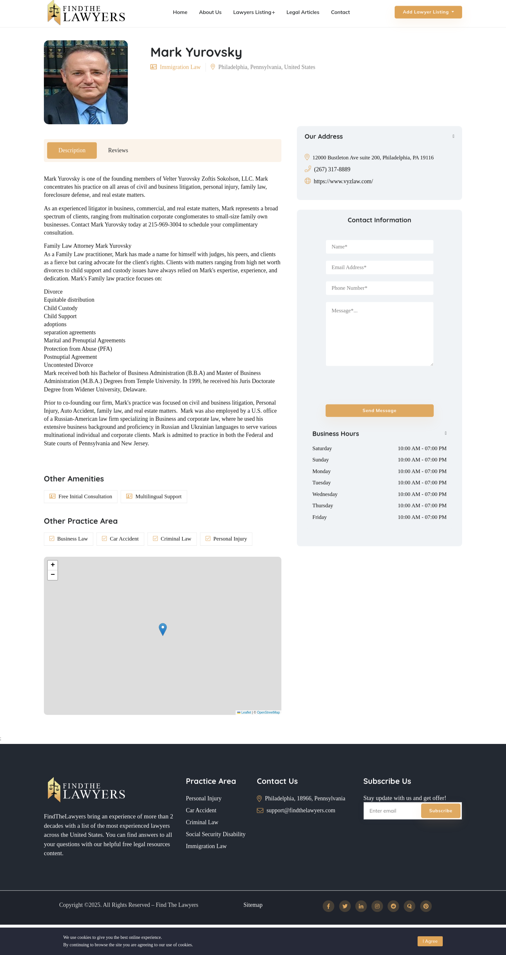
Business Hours (335, 448)
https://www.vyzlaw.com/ (343, 196)
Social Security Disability (216, 849)
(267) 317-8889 (332, 184)
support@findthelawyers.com (301, 825)
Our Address (324, 151)
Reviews (118, 165)
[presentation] (363, 397)
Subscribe (440, 825)
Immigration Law (206, 861)
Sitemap (253, 919)
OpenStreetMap (268, 712)
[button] (163, 629)
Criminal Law (202, 837)
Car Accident (201, 825)
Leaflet (244, 712)
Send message (380, 425)
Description (72, 165)
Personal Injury (203, 813)
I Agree (430, 941)
